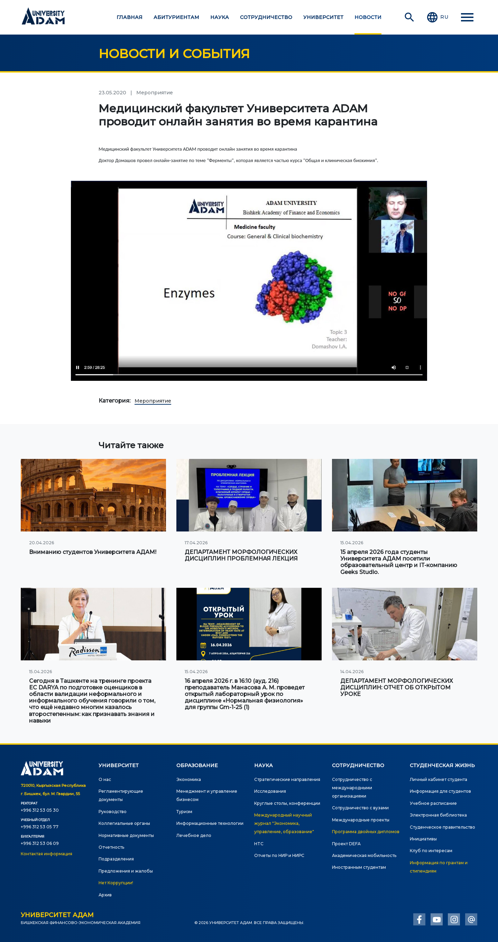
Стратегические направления (287, 779)
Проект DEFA (346, 843)
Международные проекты (360, 819)
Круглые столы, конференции (287, 803)
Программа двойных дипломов (365, 831)
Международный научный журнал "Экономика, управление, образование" (284, 823)
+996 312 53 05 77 (39, 826)
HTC (259, 843)
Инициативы (423, 838)
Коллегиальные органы (124, 823)
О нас (105, 779)
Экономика (188, 779)
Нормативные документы (126, 835)
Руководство (113, 811)
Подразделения (116, 858)
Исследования (270, 791)
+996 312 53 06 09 (40, 843)
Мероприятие (153, 401)
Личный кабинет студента (438, 779)
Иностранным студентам (359, 867)
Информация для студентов (440, 791)
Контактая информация (46, 853)
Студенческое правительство (442, 827)
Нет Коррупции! (116, 882)
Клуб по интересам (431, 850)
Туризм (184, 811)
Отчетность (111, 847)
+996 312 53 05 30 (40, 810)
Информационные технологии (209, 823)
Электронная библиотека (438, 815)
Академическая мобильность (364, 855)
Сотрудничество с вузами (360, 807)
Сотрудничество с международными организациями (352, 788)
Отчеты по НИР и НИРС (279, 855)
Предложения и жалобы (126, 871)
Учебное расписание (433, 803)
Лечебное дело (193, 835)
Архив (105, 894)
